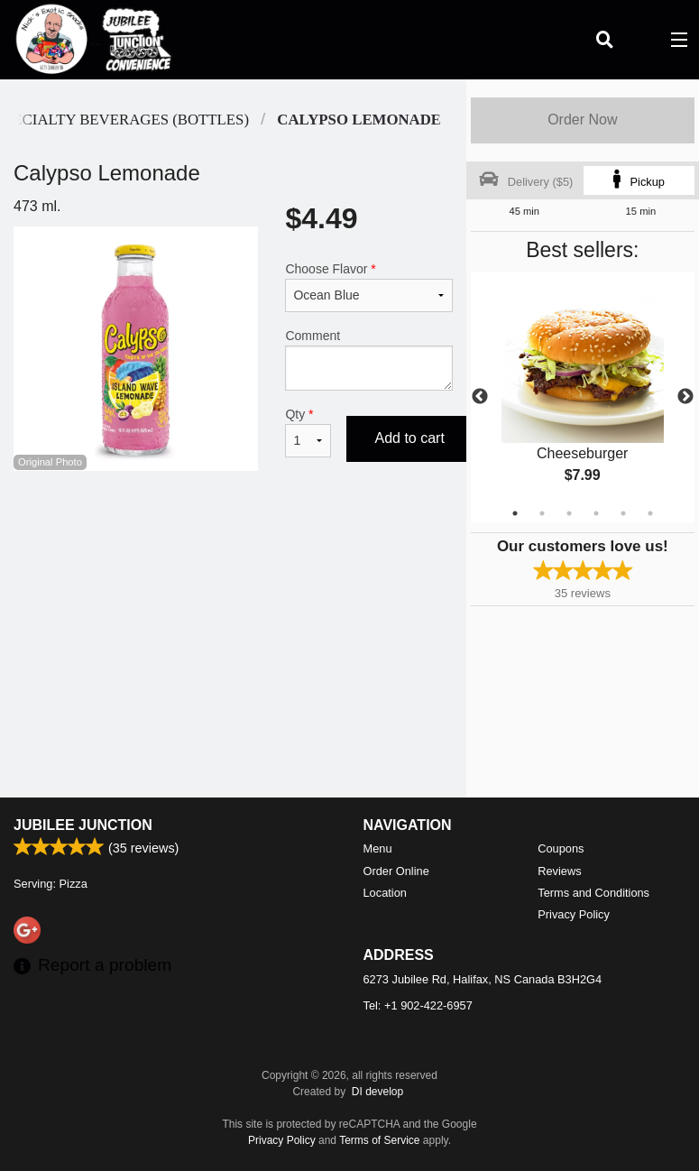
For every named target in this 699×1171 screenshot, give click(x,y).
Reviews (559, 871)
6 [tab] (650, 513)
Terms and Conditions (593, 892)
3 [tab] (569, 513)
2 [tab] (542, 513)
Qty (308, 432)
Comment (368, 359)
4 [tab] (596, 513)
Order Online (396, 871)
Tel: (418, 1005)
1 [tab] (515, 513)
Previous (480, 397)
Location (385, 892)
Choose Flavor (368, 287)
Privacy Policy (574, 914)
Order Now (582, 119)
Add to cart (410, 438)
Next (685, 397)
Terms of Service (379, 1140)
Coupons (561, 848)
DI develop (377, 1091)
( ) (641, 39)
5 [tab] (623, 513)
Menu (377, 848)
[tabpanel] (582, 397)
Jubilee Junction (83, 825)
